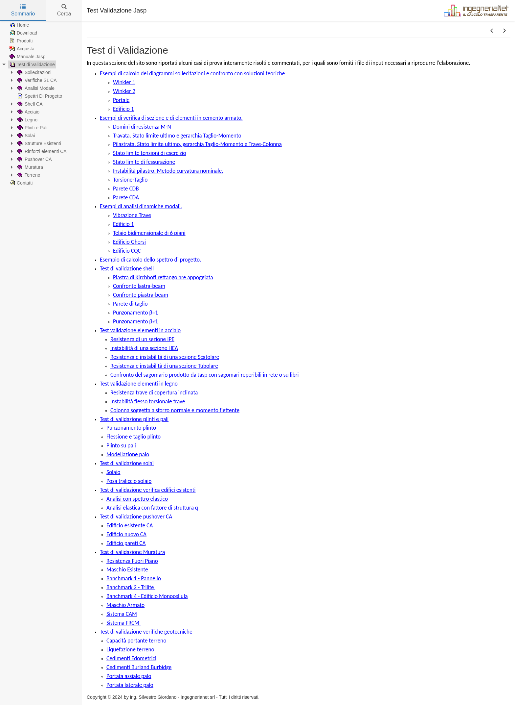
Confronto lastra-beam (139, 286)
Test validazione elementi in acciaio (140, 330)
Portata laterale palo (129, 685)
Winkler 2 (124, 91)
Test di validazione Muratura (132, 552)
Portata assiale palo (128, 676)
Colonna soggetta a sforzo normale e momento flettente (174, 410)
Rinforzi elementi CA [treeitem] (41, 151)
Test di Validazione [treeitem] (31, 64)
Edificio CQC (127, 250)
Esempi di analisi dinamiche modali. (141, 206)
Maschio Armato (125, 605)
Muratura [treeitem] (29, 167)
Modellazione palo (127, 454)
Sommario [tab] (23, 10)
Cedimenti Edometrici (131, 658)
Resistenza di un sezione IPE (142, 339)
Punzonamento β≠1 (135, 321)
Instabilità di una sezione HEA (144, 348)
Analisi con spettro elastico (137, 498)
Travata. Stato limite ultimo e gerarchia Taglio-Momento (177, 135)
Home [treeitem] (18, 25)
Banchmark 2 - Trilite (130, 587)
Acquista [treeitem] (21, 49)
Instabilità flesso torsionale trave (147, 401)
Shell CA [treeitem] (29, 104)
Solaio (113, 472)
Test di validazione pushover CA (136, 516)
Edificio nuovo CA (126, 534)
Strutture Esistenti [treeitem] (38, 143)
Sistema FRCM (123, 622)
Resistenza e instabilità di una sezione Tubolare (164, 365)
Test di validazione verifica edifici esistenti (147, 489)
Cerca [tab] (64, 10)
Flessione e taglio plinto (133, 436)
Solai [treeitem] (25, 135)
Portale (121, 100)
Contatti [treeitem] (20, 183)
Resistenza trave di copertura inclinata (154, 392)
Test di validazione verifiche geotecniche (146, 631)
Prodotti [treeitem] (20, 41)
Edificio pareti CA (126, 543)
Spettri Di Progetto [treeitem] (39, 96)
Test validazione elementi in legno (139, 383)
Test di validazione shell (127, 268)
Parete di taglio (130, 303)
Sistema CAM (121, 613)
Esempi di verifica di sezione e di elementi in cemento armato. (171, 117)
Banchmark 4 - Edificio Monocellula (147, 596)
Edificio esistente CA (129, 525)
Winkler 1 (124, 82)
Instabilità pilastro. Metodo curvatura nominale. (168, 170)
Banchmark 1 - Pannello (133, 578)
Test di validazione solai (127, 463)
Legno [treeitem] (26, 120)
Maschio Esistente (127, 569)
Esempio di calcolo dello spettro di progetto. (150, 259)
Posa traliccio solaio (128, 481)
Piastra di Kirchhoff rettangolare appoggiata (163, 277)
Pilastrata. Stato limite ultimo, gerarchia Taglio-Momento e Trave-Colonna (197, 144)
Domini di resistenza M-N (142, 126)
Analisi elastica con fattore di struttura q (152, 507)
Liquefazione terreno (130, 649)
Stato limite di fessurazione (144, 161)
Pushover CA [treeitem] (34, 159)
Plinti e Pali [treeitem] (31, 128)
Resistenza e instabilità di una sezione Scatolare (164, 357)
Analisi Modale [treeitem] (35, 88)
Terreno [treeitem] (28, 175)
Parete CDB (126, 188)
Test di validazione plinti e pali (134, 419)
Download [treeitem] (22, 33)
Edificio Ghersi (129, 241)
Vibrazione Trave (132, 215)
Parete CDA (126, 197)
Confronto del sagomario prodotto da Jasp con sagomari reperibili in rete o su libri (204, 374)
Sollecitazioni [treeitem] (34, 72)
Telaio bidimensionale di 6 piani (149, 233)
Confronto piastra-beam (140, 294)
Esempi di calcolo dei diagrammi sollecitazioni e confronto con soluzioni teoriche (192, 73)
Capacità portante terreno (136, 640)
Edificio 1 (123, 109)
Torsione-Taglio (130, 179)
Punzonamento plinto (131, 427)
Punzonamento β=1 (135, 312)
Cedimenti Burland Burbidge (138, 667)
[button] (492, 31)
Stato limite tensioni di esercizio (149, 153)
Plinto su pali (121, 445)
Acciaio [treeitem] (27, 112)
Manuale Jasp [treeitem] (26, 57)
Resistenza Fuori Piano (132, 561)
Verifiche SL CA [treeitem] (36, 80)
